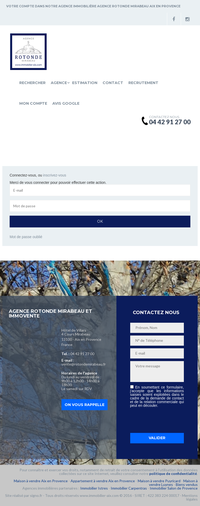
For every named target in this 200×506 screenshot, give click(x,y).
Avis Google (65, 103)
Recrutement (143, 82)
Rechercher (32, 82)
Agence (59, 82)
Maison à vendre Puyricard (159, 481)
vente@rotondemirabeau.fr (83, 364)
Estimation (84, 82)
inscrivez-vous (54, 175)
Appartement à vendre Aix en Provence (103, 481)
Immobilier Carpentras (129, 488)
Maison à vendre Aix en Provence (41, 481)
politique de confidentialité (173, 473)
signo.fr (36, 495)
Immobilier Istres (94, 488)
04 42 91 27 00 (82, 353)
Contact (113, 82)
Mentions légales (190, 497)
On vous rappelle (84, 404)
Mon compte (33, 103)
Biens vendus (187, 484)
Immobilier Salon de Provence (174, 488)
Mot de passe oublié (26, 237)
